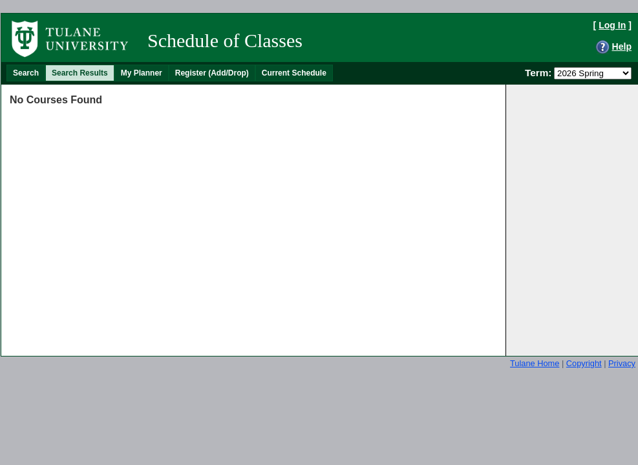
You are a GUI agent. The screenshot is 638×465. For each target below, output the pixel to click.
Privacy (621, 363)
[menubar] (169, 73)
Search (26, 73)
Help (621, 46)
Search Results (80, 73)
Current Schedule (294, 73)
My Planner (141, 73)
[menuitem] (25, 73)
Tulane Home (534, 363)
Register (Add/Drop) (212, 73)
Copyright (584, 363)
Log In (612, 25)
